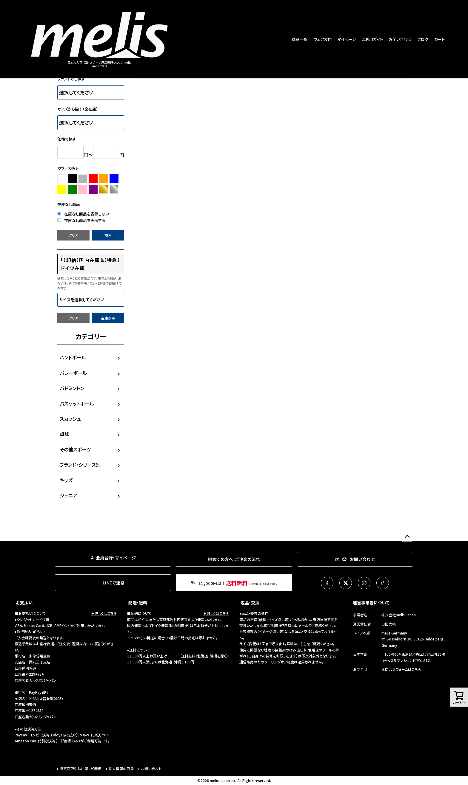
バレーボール (73, 372)
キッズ (66, 480)
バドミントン (72, 388)
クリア (73, 235)
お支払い (24, 603)
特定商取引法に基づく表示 (80, 768)
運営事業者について (371, 603)
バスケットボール (77, 403)
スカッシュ (70, 418)
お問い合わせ (400, 39)
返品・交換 (250, 603)
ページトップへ (407, 537)
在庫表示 (108, 317)
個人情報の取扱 (121, 768)
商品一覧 (299, 39)
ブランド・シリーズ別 (80, 464)
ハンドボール (73, 357)
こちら (302, 643)
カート (439, 39)
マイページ (347, 39)
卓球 (64, 434)
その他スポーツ (75, 449)
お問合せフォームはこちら (401, 669)
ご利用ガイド (372, 39)
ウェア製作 (322, 39)
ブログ (423, 39)
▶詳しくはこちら (103, 613)
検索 (108, 235)
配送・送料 (137, 603)
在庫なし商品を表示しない (83, 214)
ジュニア (68, 495)
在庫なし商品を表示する (81, 220)
